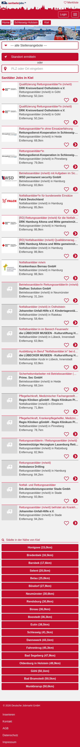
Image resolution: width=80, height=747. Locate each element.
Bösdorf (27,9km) (40, 586)
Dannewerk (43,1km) (40, 640)
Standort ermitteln (23, 57)
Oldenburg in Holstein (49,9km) (39, 663)
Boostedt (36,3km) (40, 617)
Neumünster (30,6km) (40, 593)
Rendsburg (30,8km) (40, 601)
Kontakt (7, 721)
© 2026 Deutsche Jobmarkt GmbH (21, 705)
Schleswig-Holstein (26, 22)
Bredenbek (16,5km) (40, 555)
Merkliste (71, 2)
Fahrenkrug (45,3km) (40, 647)
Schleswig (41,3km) (40, 632)
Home (6, 22)
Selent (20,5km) (40, 570)
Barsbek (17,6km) (40, 562)
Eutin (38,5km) (40, 624)
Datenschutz (10, 735)
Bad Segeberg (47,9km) (40, 655)
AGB (6, 728)
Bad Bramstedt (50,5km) (40, 678)
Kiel (46, 22)
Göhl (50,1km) (40, 671)
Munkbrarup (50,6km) (40, 686)
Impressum (9, 742)
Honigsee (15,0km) (40, 547)
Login (63, 14)
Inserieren (9, 714)
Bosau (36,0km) (40, 609)
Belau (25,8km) (40, 578)
